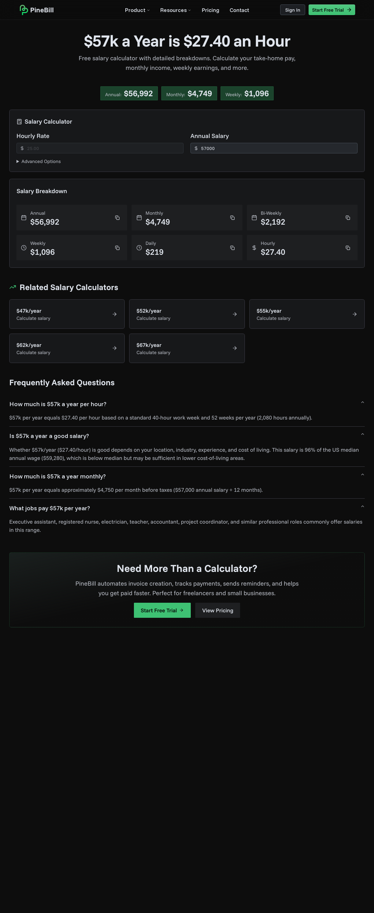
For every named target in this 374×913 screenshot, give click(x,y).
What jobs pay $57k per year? (187, 508)
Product (137, 10)
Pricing (210, 10)
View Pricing (218, 610)
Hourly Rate (32, 136)
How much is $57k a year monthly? (187, 476)
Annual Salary (209, 136)
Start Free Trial (162, 610)
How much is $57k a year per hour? (187, 404)
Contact (239, 10)
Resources (175, 10)
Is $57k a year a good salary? (187, 436)
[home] (36, 10)
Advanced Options (41, 161)
